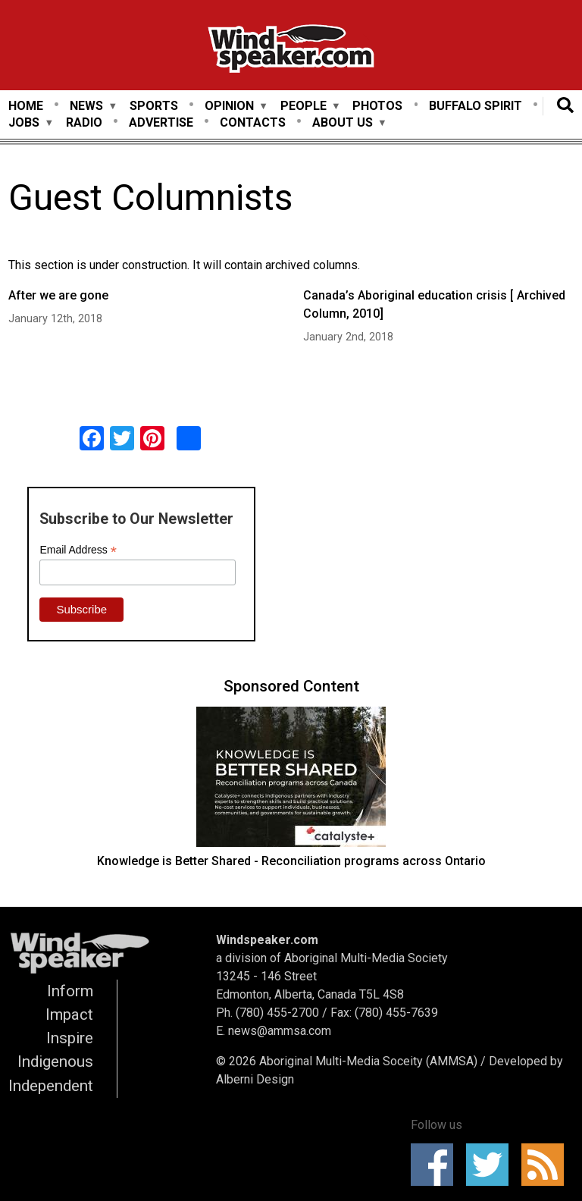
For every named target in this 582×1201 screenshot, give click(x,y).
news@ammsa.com (279, 1031)
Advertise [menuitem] (161, 122)
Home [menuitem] (25, 106)
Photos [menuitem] (377, 106)
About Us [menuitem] (342, 123)
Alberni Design (255, 1079)
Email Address (78, 550)
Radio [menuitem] (84, 122)
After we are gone (58, 295)
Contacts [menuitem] (253, 122)
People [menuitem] (303, 106)
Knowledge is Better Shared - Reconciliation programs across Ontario (291, 861)
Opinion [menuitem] (229, 106)
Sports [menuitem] (154, 106)
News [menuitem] (86, 106)
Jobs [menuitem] (23, 123)
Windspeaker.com (267, 940)
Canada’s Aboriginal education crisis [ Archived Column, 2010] (434, 304)
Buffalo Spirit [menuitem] (475, 106)
